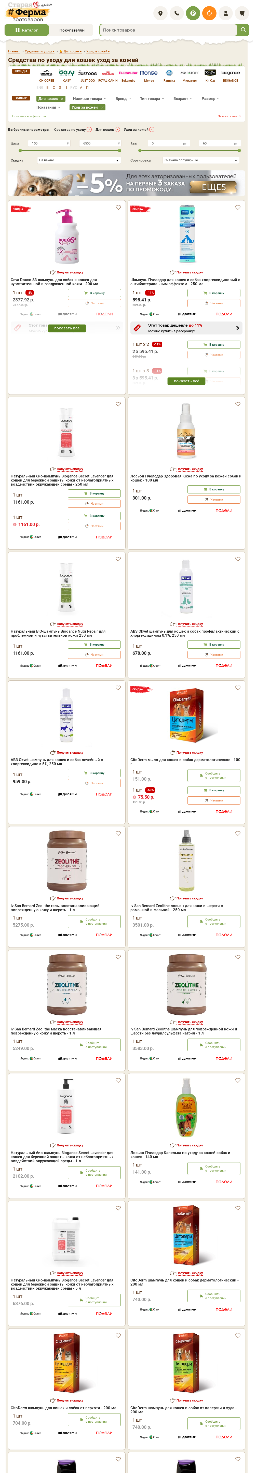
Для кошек (105, 129)
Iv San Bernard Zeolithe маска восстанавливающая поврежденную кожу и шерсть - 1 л (56, 1031)
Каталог (30, 30)
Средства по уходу (70, 129)
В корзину (97, 293)
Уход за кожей (136, 129)
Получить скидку (70, 272)
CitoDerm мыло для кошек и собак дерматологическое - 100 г (185, 762)
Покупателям (72, 30)
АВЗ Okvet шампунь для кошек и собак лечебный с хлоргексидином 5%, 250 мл (57, 762)
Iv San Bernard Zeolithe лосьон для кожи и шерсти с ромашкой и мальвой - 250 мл (176, 908)
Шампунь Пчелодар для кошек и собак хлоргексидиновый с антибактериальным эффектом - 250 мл (185, 282)
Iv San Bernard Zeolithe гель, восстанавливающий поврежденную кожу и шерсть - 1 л (55, 908)
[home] (28, 12)
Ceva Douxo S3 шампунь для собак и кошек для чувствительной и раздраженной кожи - (54, 282)
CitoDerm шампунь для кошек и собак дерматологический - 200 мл (184, 1282)
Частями (216, 303)
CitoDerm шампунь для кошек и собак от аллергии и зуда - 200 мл (183, 1410)
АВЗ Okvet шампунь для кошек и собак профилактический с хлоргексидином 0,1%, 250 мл (184, 633)
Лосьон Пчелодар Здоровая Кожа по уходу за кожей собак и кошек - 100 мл (185, 478)
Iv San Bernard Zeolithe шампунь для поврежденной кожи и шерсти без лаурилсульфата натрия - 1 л (183, 1031)
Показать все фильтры (29, 116)
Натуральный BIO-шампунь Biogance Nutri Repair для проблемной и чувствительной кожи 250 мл (58, 633)
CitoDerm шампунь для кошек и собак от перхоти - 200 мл (63, 1408)
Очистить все (227, 116)
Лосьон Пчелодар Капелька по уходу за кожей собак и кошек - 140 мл (180, 1155)
